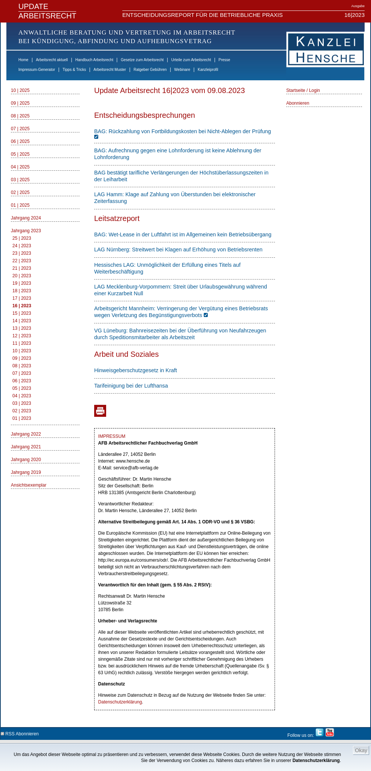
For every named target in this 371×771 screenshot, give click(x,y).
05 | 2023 (21, 388)
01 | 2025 (20, 205)
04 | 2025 (20, 167)
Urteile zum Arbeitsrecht (191, 60)
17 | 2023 (21, 298)
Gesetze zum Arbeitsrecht (142, 60)
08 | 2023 (21, 365)
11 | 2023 (21, 343)
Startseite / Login (303, 90)
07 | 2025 (20, 128)
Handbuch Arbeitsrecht (94, 60)
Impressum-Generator (36, 70)
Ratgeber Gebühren (150, 70)
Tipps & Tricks (74, 70)
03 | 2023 (21, 403)
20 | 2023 (21, 275)
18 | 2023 (21, 290)
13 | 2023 (21, 328)
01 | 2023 (21, 418)
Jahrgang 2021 (26, 446)
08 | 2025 (20, 116)
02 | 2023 (21, 410)
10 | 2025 (20, 90)
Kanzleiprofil (208, 70)
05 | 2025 (20, 154)
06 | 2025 (20, 141)
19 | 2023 (21, 283)
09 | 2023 (21, 358)
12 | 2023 (21, 335)
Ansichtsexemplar (29, 485)
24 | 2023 (21, 245)
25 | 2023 (21, 238)
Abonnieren (297, 103)
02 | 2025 (20, 192)
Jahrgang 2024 (26, 218)
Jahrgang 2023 (26, 230)
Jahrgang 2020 (26, 459)
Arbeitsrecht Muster (109, 70)
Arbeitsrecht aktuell (52, 60)
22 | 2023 (21, 260)
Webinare (182, 70)
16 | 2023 (21, 305)
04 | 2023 (21, 395)
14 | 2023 (21, 320)
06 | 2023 (21, 380)
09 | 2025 (20, 103)
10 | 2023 (21, 350)
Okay (361, 750)
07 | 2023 (21, 373)
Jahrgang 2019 (26, 472)
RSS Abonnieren (20, 732)
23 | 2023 (21, 253)
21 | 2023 (21, 268)
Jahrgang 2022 (26, 434)
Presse (224, 60)
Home (23, 60)
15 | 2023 (21, 313)
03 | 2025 (20, 179)
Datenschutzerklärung (316, 760)
